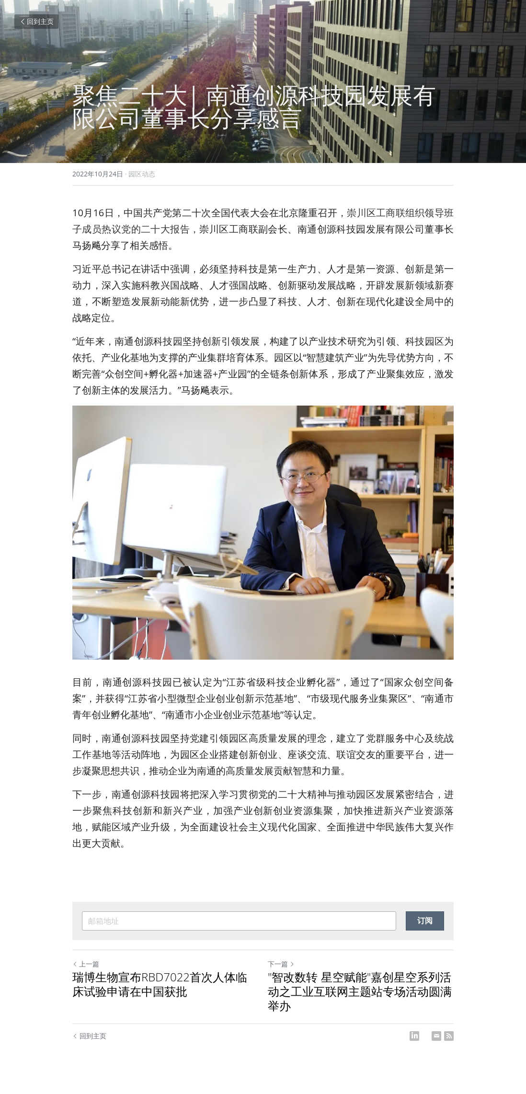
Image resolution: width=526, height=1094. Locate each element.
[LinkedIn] (414, 1036)
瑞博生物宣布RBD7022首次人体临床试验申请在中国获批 (159, 984)
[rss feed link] (449, 1036)
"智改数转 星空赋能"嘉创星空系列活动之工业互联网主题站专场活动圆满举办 (360, 991)
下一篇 (281, 963)
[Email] (436, 1036)
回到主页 (36, 21)
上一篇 (85, 963)
